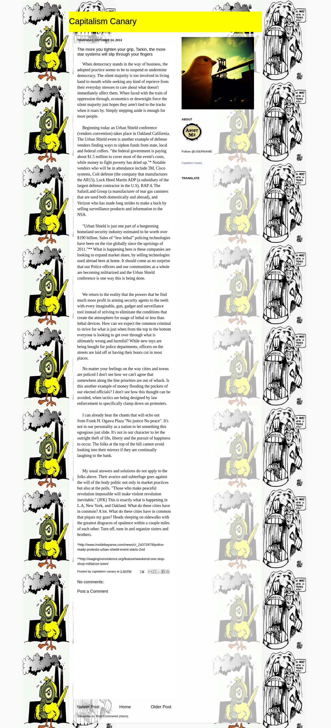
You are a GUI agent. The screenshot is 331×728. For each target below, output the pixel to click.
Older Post (161, 706)
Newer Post (88, 706)
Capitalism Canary (103, 21)
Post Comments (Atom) (112, 716)
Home (125, 706)
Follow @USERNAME (197, 151)
